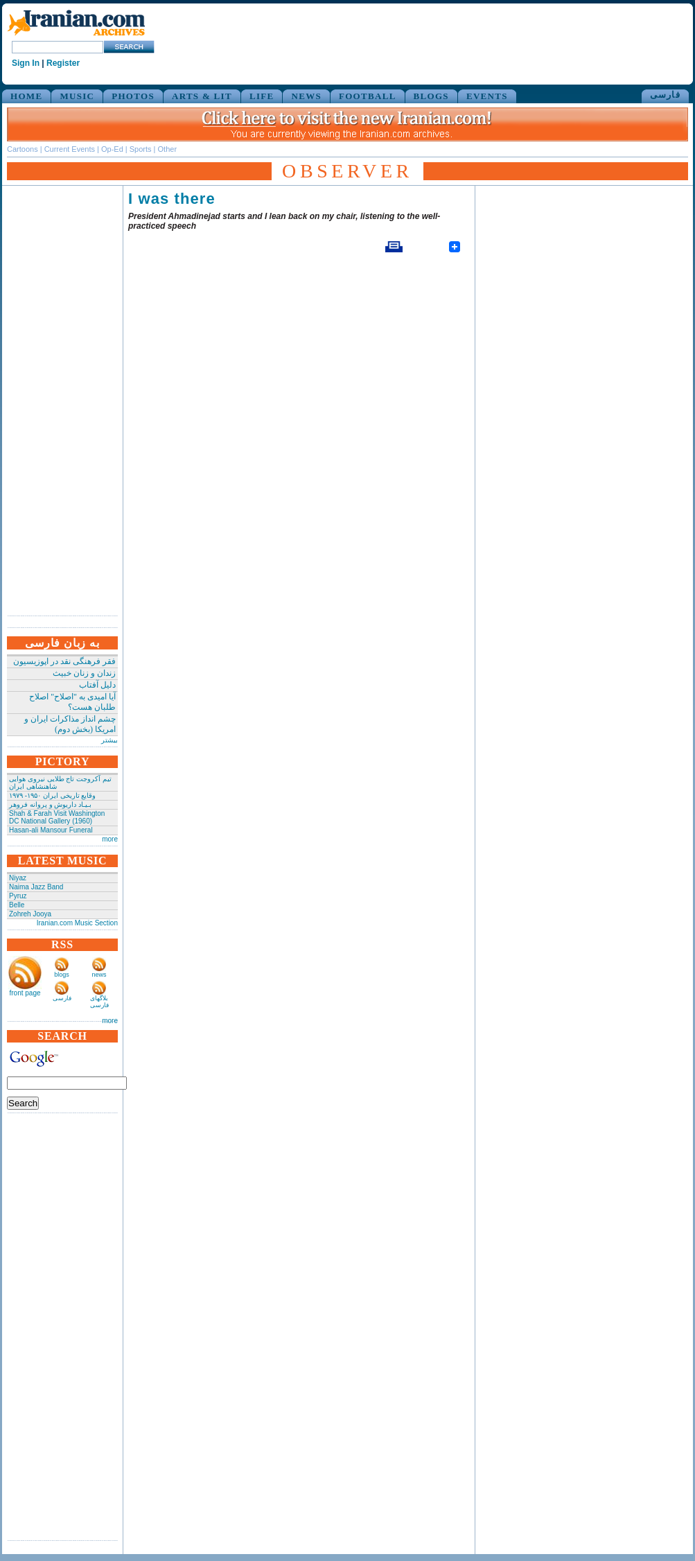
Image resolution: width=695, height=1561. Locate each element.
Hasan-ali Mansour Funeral (51, 830)
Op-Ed (112, 149)
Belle (16, 905)
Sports (141, 149)
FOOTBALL (367, 96)
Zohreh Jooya (30, 914)
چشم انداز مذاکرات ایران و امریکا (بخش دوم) (70, 724)
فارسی (665, 94)
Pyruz (18, 896)
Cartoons (22, 149)
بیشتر (109, 740)
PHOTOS (133, 96)
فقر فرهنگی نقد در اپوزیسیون (64, 661)
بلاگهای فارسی (99, 1002)
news (98, 974)
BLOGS (431, 96)
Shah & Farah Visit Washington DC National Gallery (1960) (57, 817)
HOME (26, 96)
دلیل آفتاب (97, 685)
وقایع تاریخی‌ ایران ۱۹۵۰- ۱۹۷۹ (52, 795)
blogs (61, 974)
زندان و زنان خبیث (84, 673)
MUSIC (77, 96)
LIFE (261, 96)
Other (167, 149)
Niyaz (17, 878)
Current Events (69, 149)
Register (63, 63)
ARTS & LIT (202, 96)
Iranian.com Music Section (77, 923)
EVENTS (487, 96)
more (110, 839)
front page (24, 993)
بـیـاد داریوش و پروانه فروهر (50, 804)
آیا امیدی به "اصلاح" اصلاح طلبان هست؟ (72, 702)
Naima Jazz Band (36, 887)
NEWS (306, 96)
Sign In (25, 63)
